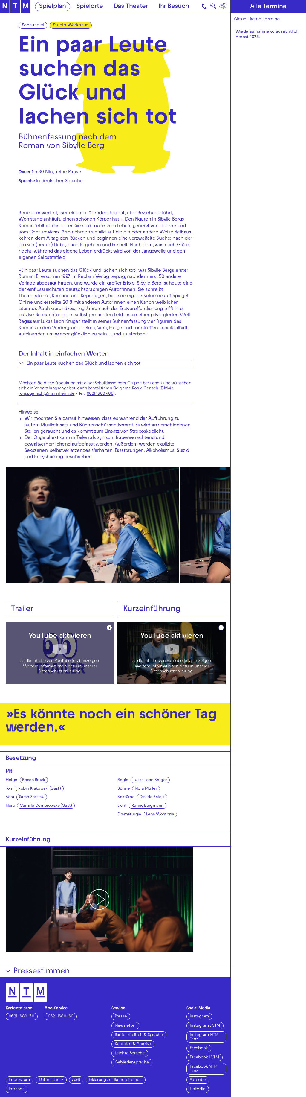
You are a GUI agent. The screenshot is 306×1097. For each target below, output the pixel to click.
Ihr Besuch (174, 7)
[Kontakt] (204, 6)
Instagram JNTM (205, 1026)
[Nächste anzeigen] (220, 525)
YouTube (198, 1080)
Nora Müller (146, 789)
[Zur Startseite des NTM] (15, 6)
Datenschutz (51, 1080)
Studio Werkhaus (70, 25)
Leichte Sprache (130, 1053)
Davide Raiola (152, 797)
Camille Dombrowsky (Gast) (46, 806)
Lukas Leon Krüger (150, 780)
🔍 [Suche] (213, 7)
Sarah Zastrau (31, 797)
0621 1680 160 (61, 1017)
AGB (76, 1080)
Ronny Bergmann (147, 806)
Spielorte (89, 7)
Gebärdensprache (132, 1063)
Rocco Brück (33, 780)
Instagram (199, 1017)
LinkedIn (197, 1089)
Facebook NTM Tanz (204, 1069)
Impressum (19, 1080)
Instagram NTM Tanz (204, 1037)
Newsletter (125, 1026)
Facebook (199, 1048)
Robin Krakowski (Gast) (39, 789)
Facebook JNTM (204, 1058)
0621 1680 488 (100, 394)
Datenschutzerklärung (59, 672)
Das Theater (131, 7)
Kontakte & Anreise (133, 1044)
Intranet (16, 1089)
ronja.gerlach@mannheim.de (46, 394)
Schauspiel (33, 25)
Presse (121, 1017)
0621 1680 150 (21, 1017)
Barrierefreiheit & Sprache (139, 1035)
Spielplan (52, 7)
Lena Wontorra (160, 815)
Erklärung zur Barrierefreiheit (115, 1080)
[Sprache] (223, 6)
